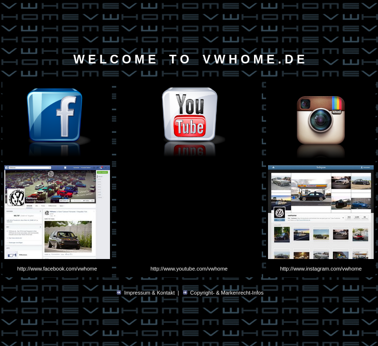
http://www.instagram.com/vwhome (321, 269)
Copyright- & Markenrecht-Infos (227, 293)
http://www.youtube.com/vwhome (189, 269)
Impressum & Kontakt (149, 293)
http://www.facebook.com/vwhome (57, 269)
